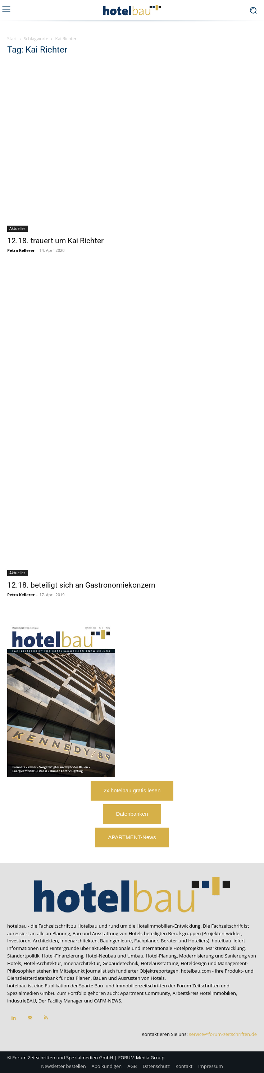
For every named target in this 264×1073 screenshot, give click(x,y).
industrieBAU (21, 1000)
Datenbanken (132, 814)
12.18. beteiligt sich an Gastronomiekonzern (81, 585)
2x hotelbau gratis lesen (132, 790)
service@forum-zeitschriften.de (223, 1034)
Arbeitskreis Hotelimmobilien (204, 993)
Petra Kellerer (21, 250)
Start (12, 39)
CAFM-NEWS (107, 1000)
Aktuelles (17, 228)
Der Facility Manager (60, 1000)
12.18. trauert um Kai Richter (55, 240)
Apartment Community (145, 993)
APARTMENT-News (132, 837)
